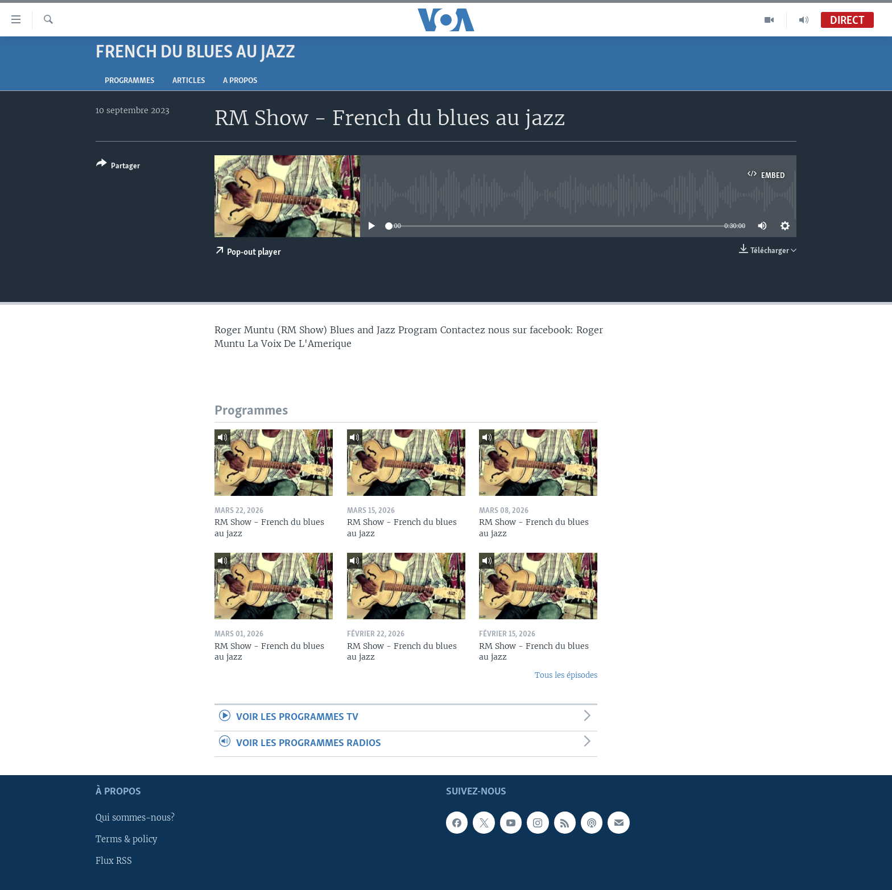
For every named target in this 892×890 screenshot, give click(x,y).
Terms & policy (126, 839)
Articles (188, 81)
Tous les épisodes (566, 675)
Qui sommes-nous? (135, 818)
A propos (240, 81)
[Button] (118, 167)
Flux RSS (114, 861)
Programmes (129, 81)
